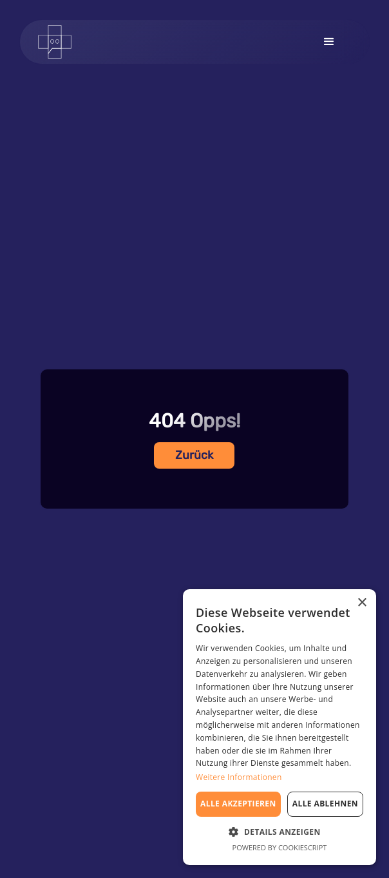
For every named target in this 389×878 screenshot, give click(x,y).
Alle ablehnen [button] (325, 803)
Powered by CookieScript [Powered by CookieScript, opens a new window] (279, 847)
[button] (329, 42)
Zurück (194, 455)
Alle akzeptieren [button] (238, 803)
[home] (64, 42)
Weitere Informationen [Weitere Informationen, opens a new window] (239, 777)
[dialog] (279, 727)
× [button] (361, 603)
